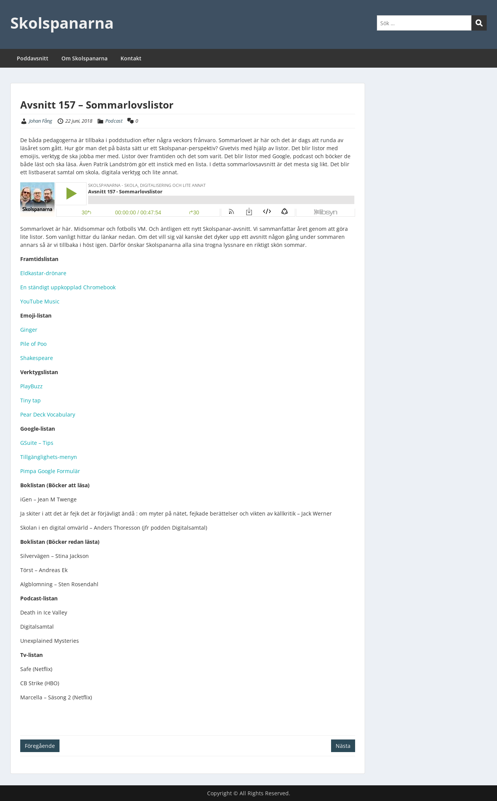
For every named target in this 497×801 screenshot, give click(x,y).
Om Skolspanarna (84, 58)
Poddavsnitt (32, 58)
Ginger (28, 329)
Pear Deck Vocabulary (47, 414)
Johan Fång (40, 120)
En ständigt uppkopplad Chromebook (68, 287)
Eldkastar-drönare (43, 273)
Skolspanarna (62, 22)
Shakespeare (36, 358)
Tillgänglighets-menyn (48, 456)
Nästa (343, 745)
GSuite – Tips (36, 442)
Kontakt (131, 58)
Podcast (113, 120)
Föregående (40, 745)
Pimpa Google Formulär (50, 471)
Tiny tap (30, 400)
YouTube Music (40, 301)
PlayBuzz (31, 386)
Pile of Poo (33, 343)
